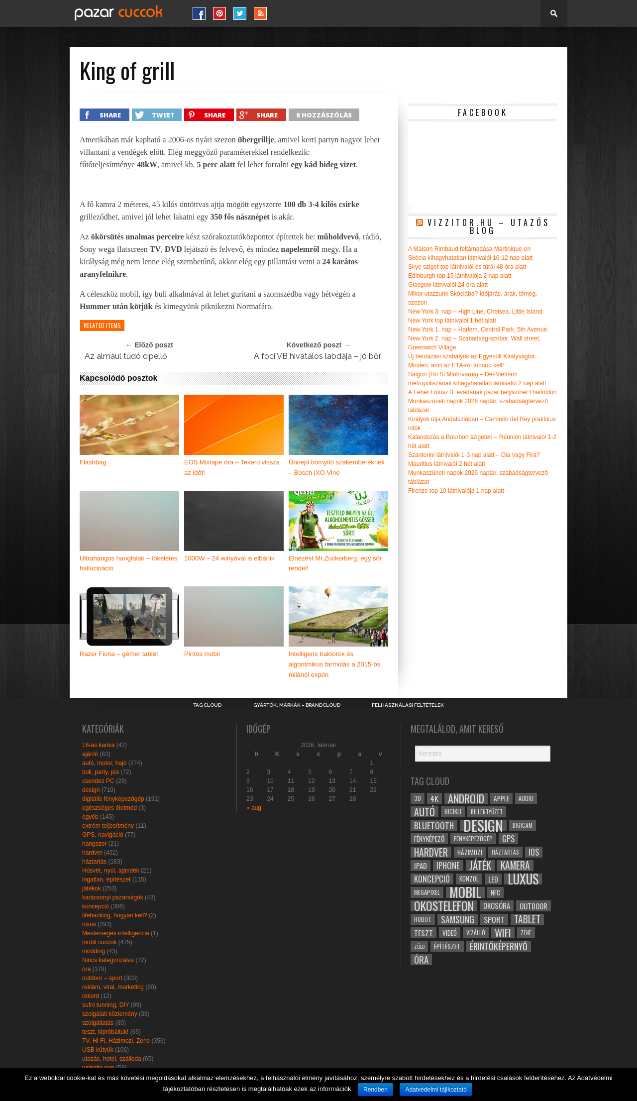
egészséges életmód (109, 807)
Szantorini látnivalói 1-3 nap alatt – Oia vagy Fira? (474, 454)
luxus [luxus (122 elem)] (523, 879)
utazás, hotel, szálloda (111, 1058)
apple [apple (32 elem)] (501, 798)
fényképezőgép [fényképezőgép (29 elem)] (473, 838)
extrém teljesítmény (108, 825)
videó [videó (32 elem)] (449, 933)
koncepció (95, 906)
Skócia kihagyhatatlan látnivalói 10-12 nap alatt (470, 257)
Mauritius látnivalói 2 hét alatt (446, 463)
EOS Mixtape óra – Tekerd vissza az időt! (232, 467)
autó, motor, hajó (104, 763)
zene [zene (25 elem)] (526, 933)
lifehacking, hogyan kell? (114, 915)
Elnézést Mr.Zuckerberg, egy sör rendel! (335, 563)
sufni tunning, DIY (105, 1004)
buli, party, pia (100, 772)
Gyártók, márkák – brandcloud (296, 705)
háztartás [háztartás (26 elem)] (505, 852)
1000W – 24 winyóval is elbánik (229, 558)
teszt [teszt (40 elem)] (423, 932)
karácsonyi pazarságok (112, 897)
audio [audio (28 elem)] (526, 798)
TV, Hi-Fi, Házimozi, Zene (116, 1040)
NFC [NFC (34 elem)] (495, 892)
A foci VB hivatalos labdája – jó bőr (317, 356)
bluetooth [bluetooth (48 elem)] (434, 825)
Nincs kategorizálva (108, 960)
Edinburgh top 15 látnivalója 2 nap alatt (460, 275)
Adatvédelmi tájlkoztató (435, 1089)
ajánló (90, 754)
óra (86, 969)
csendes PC (98, 780)
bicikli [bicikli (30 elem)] (452, 811)
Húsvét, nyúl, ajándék (110, 870)
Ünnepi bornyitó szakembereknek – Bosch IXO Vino (337, 467)
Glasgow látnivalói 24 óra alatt (448, 284)
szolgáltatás (97, 1022)
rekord (90, 995)
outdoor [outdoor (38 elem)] (533, 905)
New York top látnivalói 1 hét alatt (452, 320)
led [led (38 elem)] (493, 879)
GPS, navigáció (102, 834)
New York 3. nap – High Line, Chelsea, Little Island (475, 311)
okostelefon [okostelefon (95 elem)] (444, 905)
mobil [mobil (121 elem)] (465, 892)
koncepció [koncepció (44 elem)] (432, 879)
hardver (92, 852)
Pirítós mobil (202, 654)
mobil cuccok (99, 942)
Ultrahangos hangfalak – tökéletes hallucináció (129, 563)
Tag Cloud (207, 705)
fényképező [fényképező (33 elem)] (429, 839)
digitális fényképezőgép (113, 798)
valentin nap (98, 1067)
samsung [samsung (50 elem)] (457, 919)
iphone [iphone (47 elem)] (448, 865)
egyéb (90, 816)
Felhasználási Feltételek (408, 705)
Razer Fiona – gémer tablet (119, 654)
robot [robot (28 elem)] (422, 919)
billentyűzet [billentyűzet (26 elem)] (487, 811)
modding (93, 951)
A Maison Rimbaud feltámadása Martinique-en (469, 248)
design (91, 789)
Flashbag (93, 462)
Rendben (375, 1089)
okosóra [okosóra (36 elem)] (496, 905)
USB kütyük (97, 1049)
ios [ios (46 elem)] (534, 852)
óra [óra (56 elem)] (421, 959)
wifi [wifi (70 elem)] (503, 932)
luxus (89, 924)
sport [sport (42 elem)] (494, 919)
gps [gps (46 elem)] (508, 838)
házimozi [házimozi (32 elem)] (469, 852)
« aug (253, 807)
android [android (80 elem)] (466, 798)
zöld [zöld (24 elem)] (419, 946)
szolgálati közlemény (109, 1013)
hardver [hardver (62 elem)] (431, 852)
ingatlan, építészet (106, 879)
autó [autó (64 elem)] (424, 811)
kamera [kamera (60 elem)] (515, 865)
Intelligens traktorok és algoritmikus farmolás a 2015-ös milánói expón (334, 664)
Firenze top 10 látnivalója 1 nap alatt (456, 490)
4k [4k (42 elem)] (434, 798)
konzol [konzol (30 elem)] (469, 878)
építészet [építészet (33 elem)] (447, 946)
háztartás (94, 861)
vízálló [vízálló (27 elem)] (475, 932)
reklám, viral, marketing (113, 987)
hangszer (94, 843)
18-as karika (98, 745)
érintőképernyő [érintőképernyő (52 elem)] (499, 946)
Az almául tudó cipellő (126, 356)
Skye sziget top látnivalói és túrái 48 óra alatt (467, 266)
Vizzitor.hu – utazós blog (488, 226)
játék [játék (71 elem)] (480, 865)
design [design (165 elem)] (483, 825)
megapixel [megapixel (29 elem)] (427, 892)
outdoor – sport (102, 978)
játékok (91, 888)
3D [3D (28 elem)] (417, 798)
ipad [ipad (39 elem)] (420, 865)
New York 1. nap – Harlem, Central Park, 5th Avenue (477, 329)
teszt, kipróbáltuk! (105, 1031)
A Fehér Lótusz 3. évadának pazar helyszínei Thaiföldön (482, 392)
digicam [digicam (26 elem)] (522, 825)
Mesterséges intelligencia (115, 933)
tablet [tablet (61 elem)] (527, 919)
